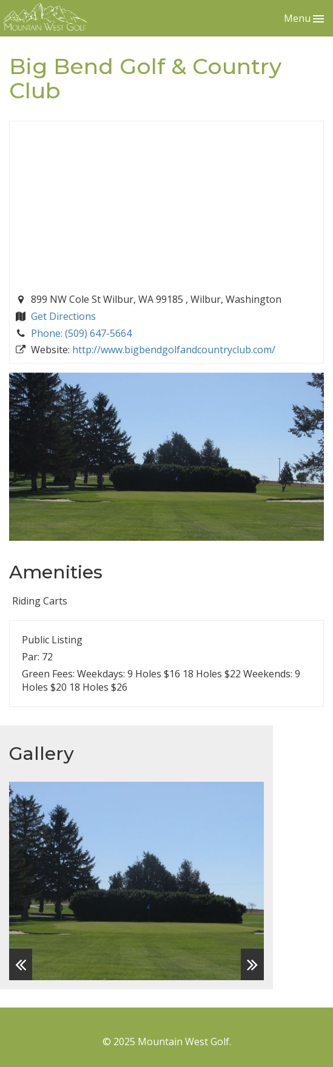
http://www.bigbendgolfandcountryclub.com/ (173, 349)
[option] (136, 881)
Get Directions (63, 316)
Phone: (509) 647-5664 (81, 333)
